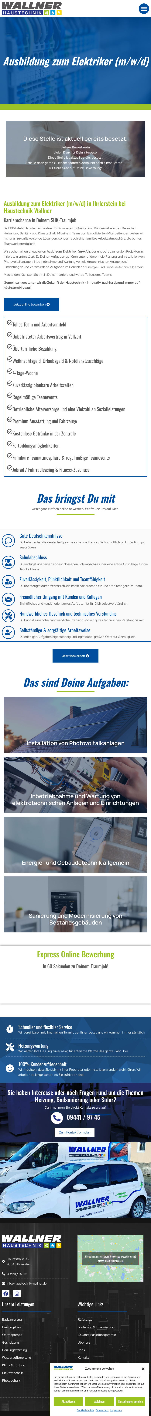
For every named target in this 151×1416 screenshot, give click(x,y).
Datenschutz (102, 1410)
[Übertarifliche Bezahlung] (9, 346)
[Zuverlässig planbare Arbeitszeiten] (9, 383)
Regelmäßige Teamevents (35, 397)
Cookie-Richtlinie (85, 1410)
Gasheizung (10, 1342)
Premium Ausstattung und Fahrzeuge (44, 421)
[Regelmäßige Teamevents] (9, 395)
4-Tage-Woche (25, 372)
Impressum (116, 1410)
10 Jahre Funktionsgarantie (97, 1335)
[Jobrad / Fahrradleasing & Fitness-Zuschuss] (9, 468)
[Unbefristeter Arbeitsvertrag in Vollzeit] (9, 334)
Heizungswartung (14, 1350)
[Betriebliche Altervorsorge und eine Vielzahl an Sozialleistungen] (9, 407)
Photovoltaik (11, 1380)
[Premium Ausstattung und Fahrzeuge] (9, 419)
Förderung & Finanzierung (96, 1327)
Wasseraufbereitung (16, 1357)
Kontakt (83, 1357)
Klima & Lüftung (13, 1365)
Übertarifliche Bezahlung (34, 348)
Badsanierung (12, 1319)
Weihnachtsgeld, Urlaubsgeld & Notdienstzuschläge (57, 360)
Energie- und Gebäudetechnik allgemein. (115, 267)
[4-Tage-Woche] (9, 371)
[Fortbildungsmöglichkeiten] (9, 443)
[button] (143, 1369)
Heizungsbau (11, 1327)
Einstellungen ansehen (130, 1401)
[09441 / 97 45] (57, 1118)
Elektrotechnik (12, 1373)
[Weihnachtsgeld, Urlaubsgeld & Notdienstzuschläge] (9, 359)
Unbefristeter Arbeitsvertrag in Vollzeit (46, 336)
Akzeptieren (68, 1401)
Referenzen (86, 1319)
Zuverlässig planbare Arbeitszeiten (43, 385)
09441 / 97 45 (83, 1117)
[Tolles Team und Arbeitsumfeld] (9, 322)
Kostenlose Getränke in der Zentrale (44, 433)
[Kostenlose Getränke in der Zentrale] (9, 431)
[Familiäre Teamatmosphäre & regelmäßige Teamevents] (9, 455)
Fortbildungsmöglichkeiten (35, 445)
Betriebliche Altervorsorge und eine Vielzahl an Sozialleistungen (68, 409)
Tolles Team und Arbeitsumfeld (39, 324)
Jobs (81, 1350)
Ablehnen (99, 1401)
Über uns (84, 1342)
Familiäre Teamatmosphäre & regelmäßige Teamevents (61, 457)
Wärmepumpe (12, 1335)
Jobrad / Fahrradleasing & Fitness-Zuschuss (51, 469)
